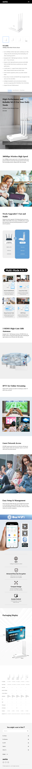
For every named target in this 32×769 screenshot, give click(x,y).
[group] (16, 22)
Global (4, 754)
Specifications (16, 90)
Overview (10, 90)
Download (22, 90)
